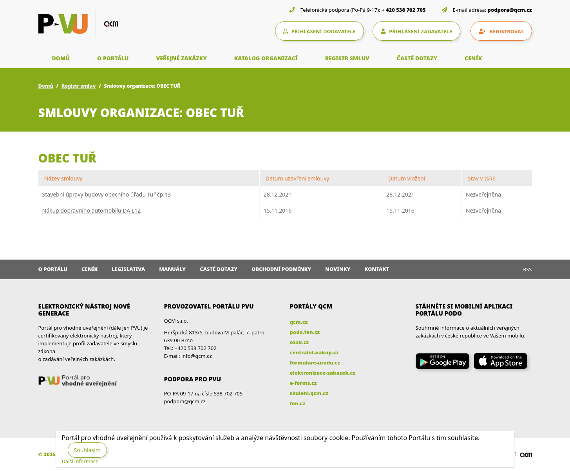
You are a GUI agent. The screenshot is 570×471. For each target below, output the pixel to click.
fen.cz (297, 403)
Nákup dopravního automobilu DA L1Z (91, 210)
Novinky (337, 268)
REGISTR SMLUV (347, 58)
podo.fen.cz (305, 332)
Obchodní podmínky (281, 268)
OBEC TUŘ (67, 158)
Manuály (172, 268)
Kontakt (376, 268)
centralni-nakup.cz (314, 352)
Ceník (89, 268)
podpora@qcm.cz (510, 9)
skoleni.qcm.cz (309, 393)
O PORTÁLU (112, 58)
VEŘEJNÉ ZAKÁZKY (181, 58)
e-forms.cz (303, 382)
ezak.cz (299, 342)
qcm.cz (299, 321)
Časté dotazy (218, 268)
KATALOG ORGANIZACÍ (266, 58)
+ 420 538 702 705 (404, 9)
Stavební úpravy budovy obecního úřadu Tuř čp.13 (106, 194)
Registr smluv (79, 85)
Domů (45, 85)
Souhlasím (87, 450)
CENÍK (473, 58)
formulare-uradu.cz (315, 362)
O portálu (53, 268)
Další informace (80, 461)
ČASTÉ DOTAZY (417, 58)
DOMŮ (61, 58)
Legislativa (128, 268)
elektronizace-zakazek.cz (323, 372)
